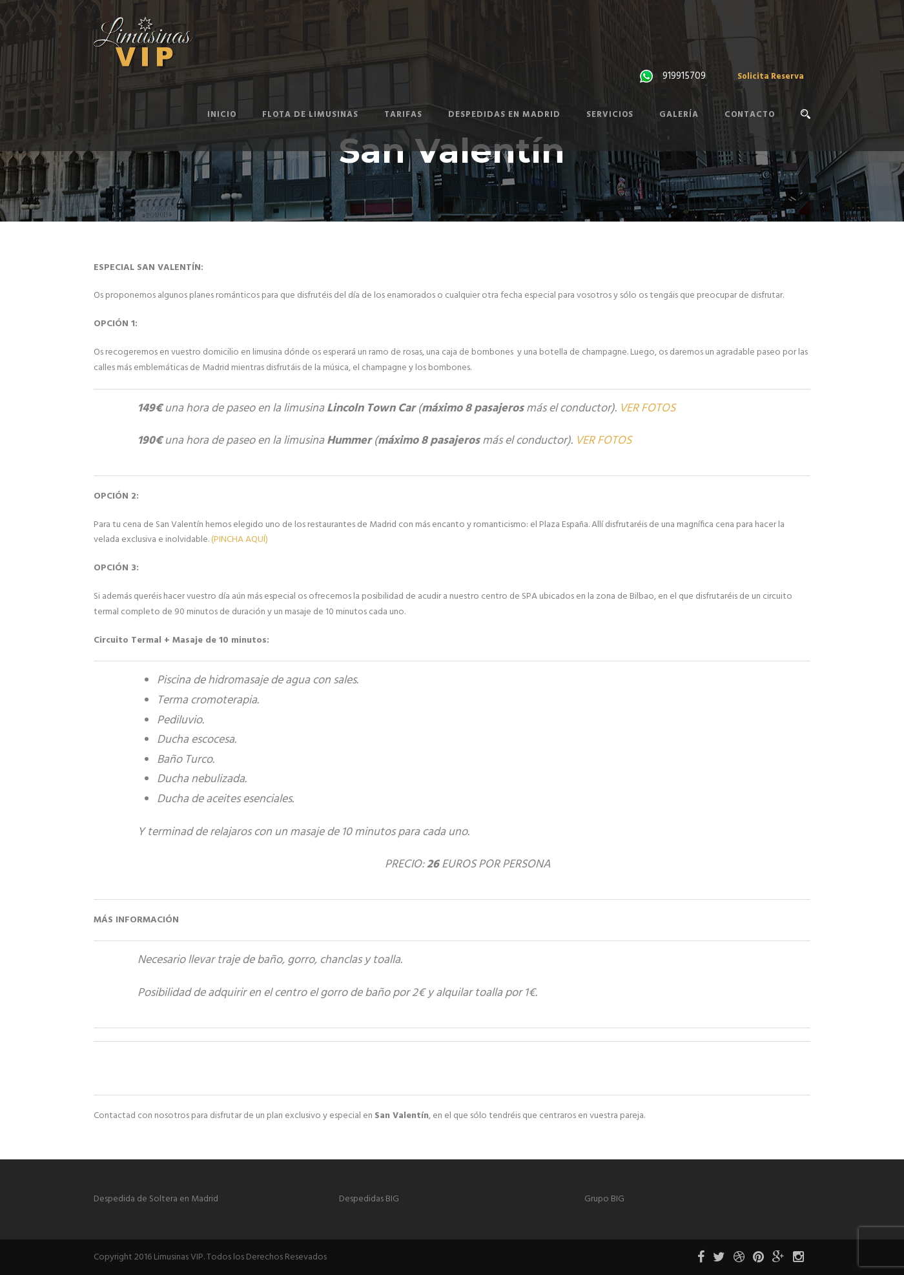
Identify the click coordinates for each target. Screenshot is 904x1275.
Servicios (609, 114)
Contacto (749, 114)
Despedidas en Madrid (504, 114)
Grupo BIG (604, 1199)
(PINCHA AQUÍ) (239, 539)
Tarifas (403, 114)
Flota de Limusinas (310, 114)
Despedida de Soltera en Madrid (156, 1199)
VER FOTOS (647, 408)
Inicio (221, 114)
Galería (679, 114)
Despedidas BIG (369, 1199)
